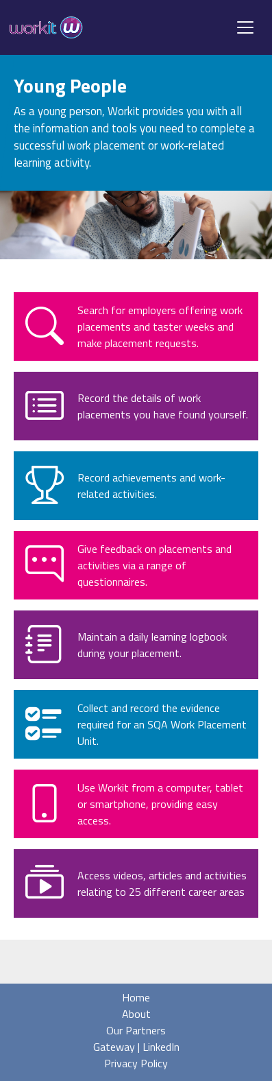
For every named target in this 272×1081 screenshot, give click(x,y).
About (136, 1014)
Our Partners (136, 1030)
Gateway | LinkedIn (136, 1046)
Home (136, 997)
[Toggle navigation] (245, 27)
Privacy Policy (136, 1063)
